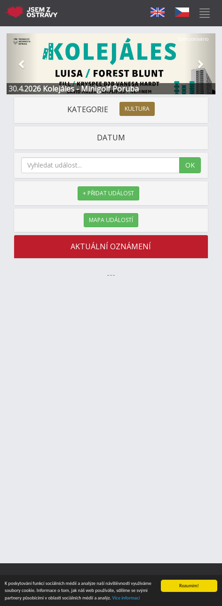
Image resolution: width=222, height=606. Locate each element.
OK (190, 165)
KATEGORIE (111, 109)
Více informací (126, 598)
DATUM (111, 137)
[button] (22, 63)
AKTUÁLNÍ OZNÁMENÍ (111, 246)
